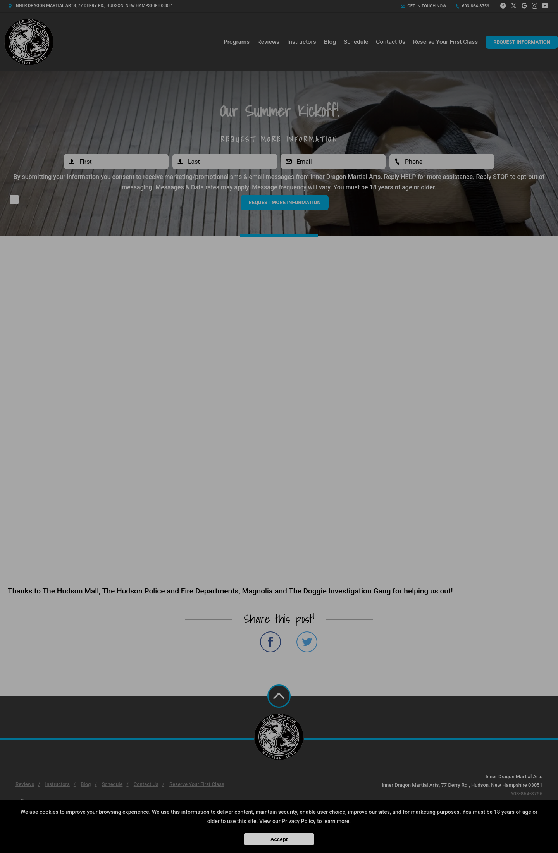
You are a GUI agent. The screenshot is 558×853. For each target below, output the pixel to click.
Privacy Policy (299, 821)
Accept (279, 839)
